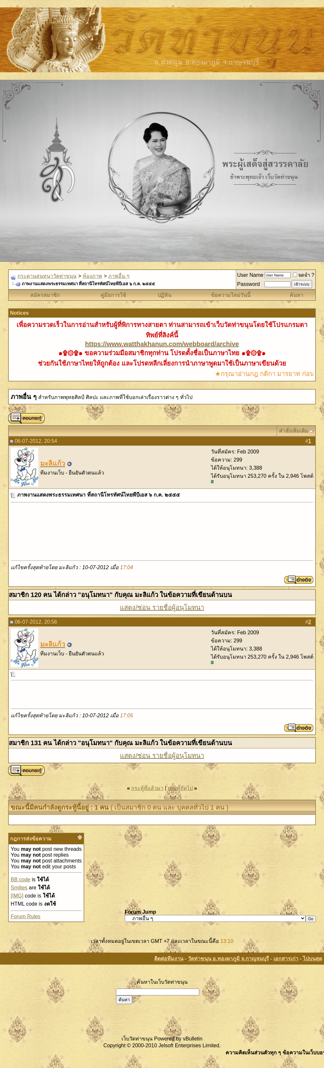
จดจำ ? (303, 275)
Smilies (19, 887)
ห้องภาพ (92, 276)
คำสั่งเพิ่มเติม (293, 431)
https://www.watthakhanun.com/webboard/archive (162, 343)
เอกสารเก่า (285, 958)
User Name (250, 275)
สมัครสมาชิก (45, 295)
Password (248, 284)
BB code (20, 879)
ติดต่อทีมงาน (168, 958)
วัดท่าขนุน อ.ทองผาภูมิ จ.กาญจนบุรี (228, 958)
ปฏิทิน (164, 295)
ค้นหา (296, 295)
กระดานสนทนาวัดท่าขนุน (46, 276)
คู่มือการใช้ (113, 295)
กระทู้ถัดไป (180, 788)
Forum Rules (25, 916)
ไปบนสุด (312, 958)
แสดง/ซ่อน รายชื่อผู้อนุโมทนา (162, 607)
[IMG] (17, 895)
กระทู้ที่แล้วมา (147, 788)
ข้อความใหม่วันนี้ (230, 295)
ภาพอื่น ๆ (118, 276)
